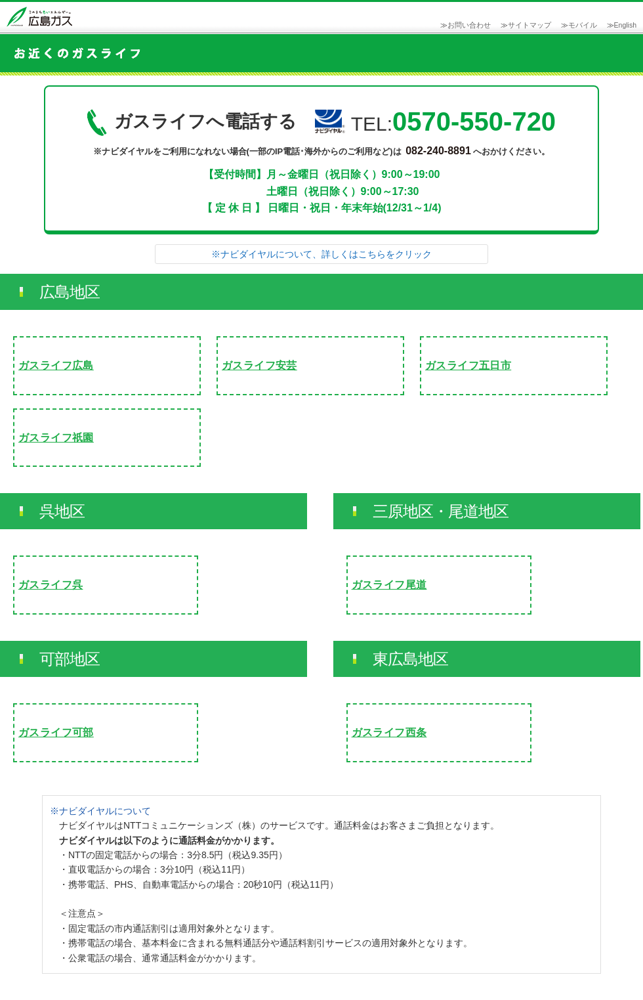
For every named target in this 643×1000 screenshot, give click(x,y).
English (625, 25)
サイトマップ (529, 25)
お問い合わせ (469, 25)
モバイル (582, 25)
